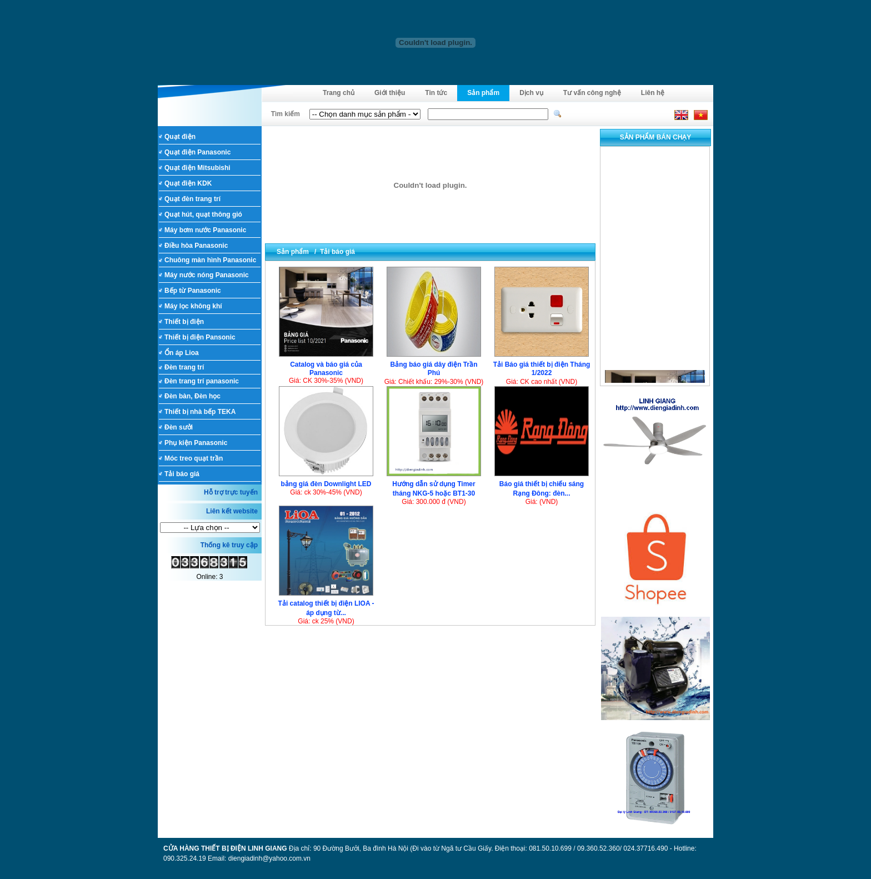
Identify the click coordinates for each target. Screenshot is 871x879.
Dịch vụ (531, 93)
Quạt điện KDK (188, 183)
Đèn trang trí (184, 367)
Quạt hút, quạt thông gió (203, 214)
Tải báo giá (181, 474)
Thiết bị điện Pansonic (200, 337)
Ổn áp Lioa (181, 353)
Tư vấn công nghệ (592, 93)
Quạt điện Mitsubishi (197, 168)
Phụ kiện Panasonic (195, 443)
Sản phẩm (483, 93)
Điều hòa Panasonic (196, 245)
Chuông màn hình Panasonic (210, 260)
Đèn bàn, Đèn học (192, 396)
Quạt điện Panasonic (197, 152)
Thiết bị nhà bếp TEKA (200, 412)
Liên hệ (652, 93)
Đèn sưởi (178, 427)
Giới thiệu (389, 93)
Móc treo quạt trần (193, 458)
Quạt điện (180, 137)
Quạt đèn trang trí (192, 199)
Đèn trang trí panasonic (201, 381)
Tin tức (436, 93)
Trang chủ (338, 93)
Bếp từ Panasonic (192, 290)
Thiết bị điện (184, 322)
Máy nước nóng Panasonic (206, 275)
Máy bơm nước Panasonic (205, 230)
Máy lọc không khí (193, 306)
